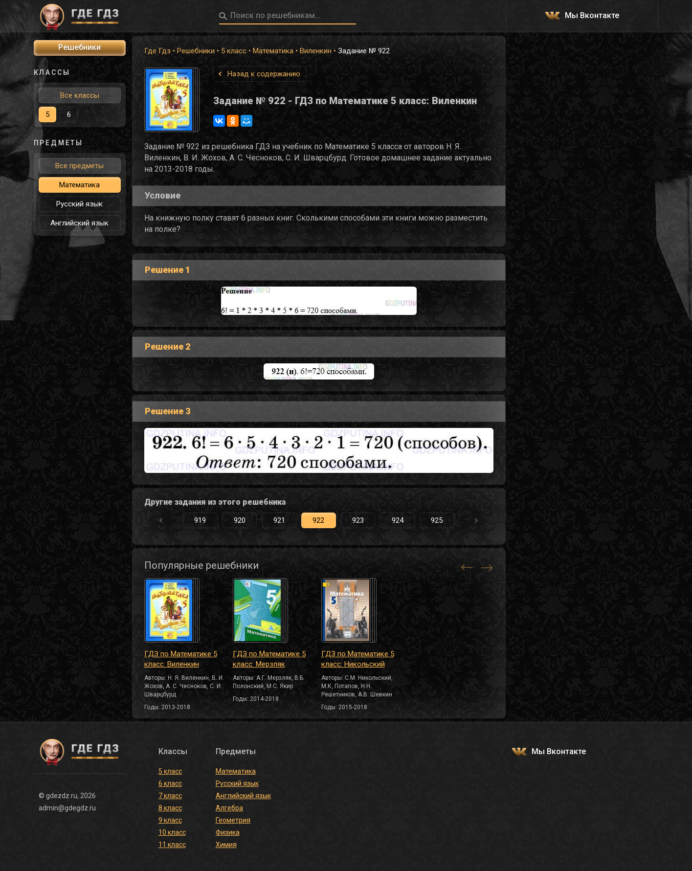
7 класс (170, 796)
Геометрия (233, 820)
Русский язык (79, 204)
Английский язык (79, 223)
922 (318, 520)
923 (358, 520)
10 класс (172, 832)
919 (200, 520)
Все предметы (79, 165)
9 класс (170, 820)
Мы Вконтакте (592, 16)
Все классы (79, 95)
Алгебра (229, 808)
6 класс (170, 783)
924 (397, 520)
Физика (228, 832)
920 (240, 520)
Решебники (196, 50)
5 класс (233, 50)
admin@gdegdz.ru (67, 808)
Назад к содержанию (263, 73)
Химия (226, 845)
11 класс (172, 845)
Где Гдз (157, 50)
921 (279, 520)
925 (437, 520)
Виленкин (316, 50)
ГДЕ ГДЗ (80, 16)
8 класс (170, 808)
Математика (273, 50)
